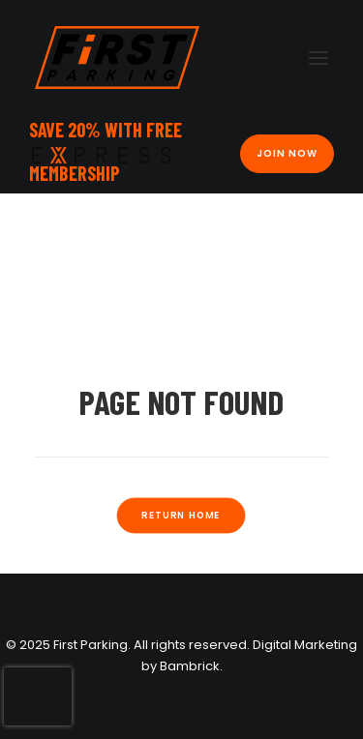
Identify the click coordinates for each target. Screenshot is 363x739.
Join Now (287, 153)
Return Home (182, 514)
